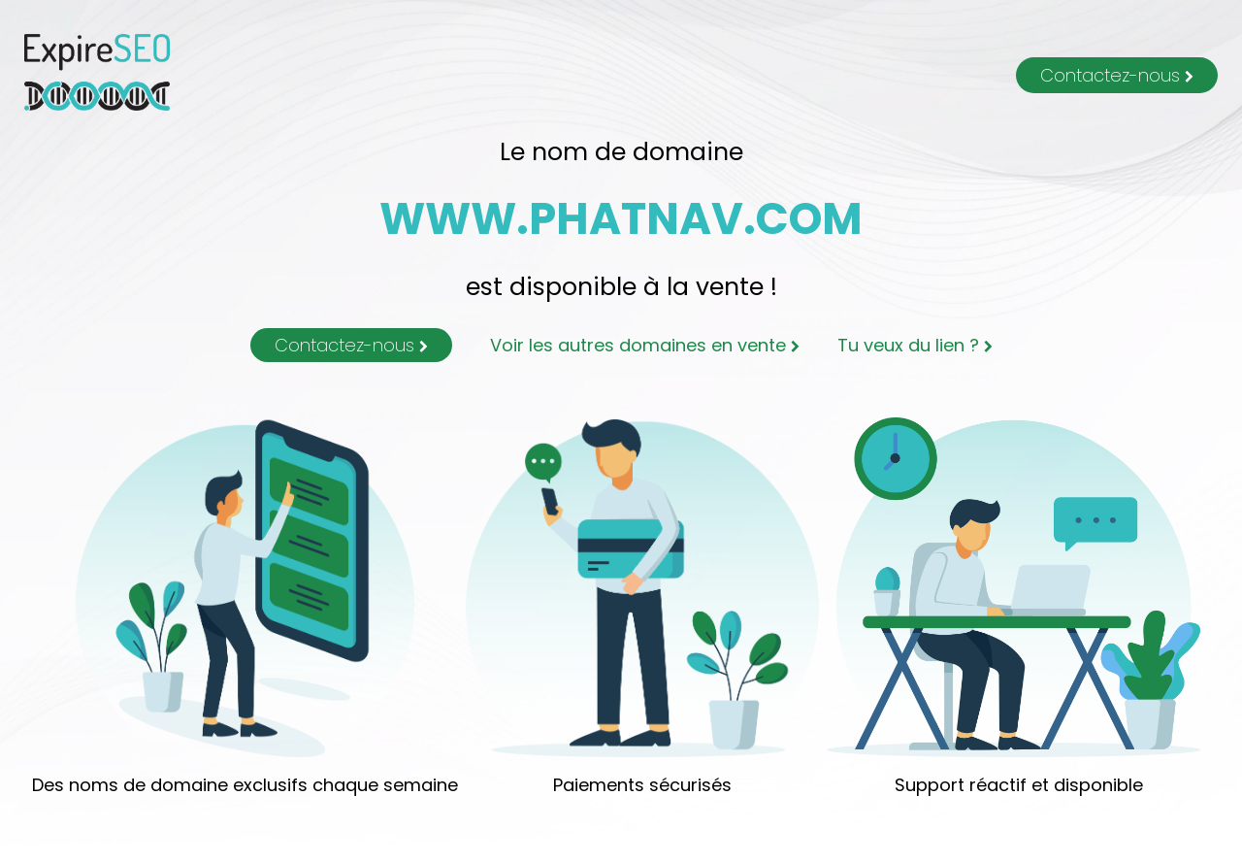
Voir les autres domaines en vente (645, 345)
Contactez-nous (1116, 75)
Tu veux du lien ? (915, 345)
